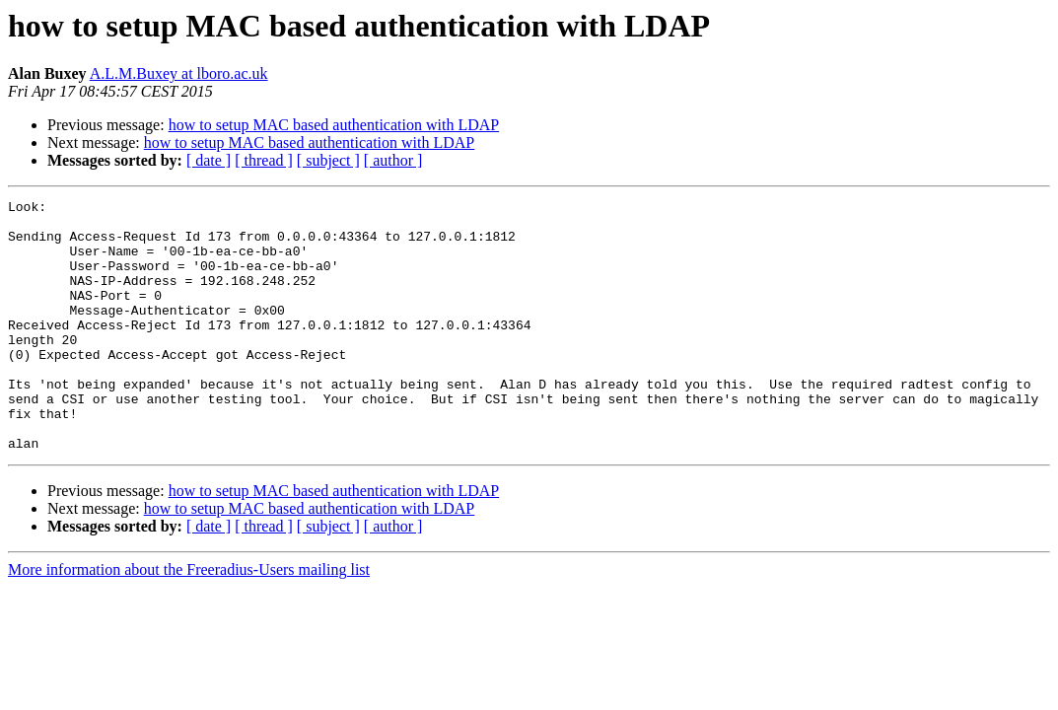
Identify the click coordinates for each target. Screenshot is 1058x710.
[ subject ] (328, 160)
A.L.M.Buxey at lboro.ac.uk (179, 73)
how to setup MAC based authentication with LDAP (334, 124)
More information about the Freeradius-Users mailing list (189, 619)
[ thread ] (264, 160)
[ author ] (393, 160)
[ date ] (208, 160)
